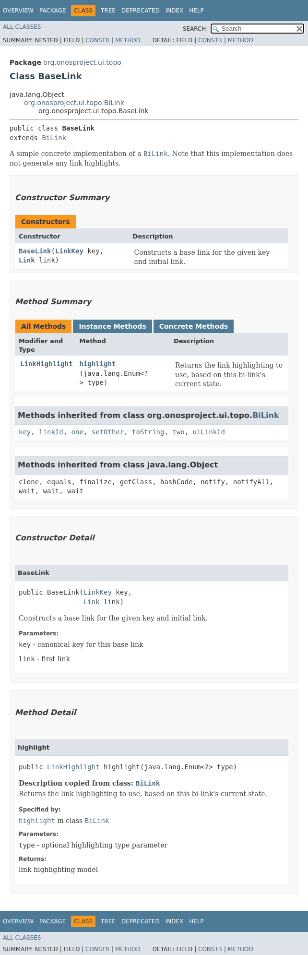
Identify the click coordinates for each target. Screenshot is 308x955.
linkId (51, 432)
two (178, 432)
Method (128, 40)
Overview (18, 10)
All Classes (22, 27)
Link (27, 260)
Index (175, 10)
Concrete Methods (193, 326)
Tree (108, 10)
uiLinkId (209, 432)
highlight (97, 364)
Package (52, 10)
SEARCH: (195, 28)
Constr (97, 40)
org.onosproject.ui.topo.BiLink (74, 103)
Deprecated (140, 10)
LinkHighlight (46, 364)
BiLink (54, 138)
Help (196, 10)
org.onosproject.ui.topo (82, 62)
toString (148, 432)
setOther (108, 432)
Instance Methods (112, 326)
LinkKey (69, 251)
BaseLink (35, 251)
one (77, 432)
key (25, 432)
